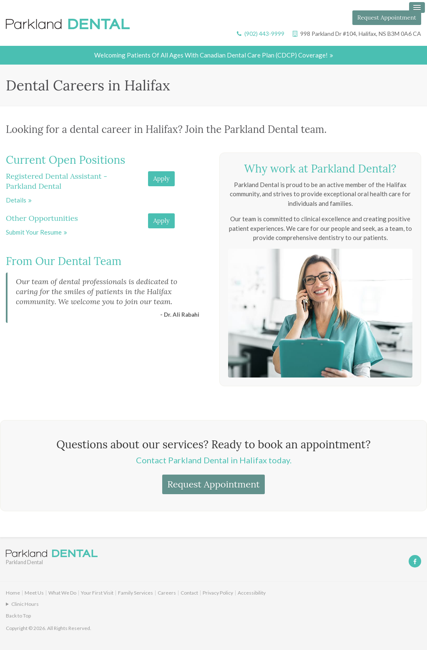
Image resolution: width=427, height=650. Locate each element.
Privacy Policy (218, 593)
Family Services (135, 593)
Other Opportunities (42, 218)
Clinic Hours (25, 604)
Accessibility (252, 593)
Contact (189, 593)
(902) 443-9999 (264, 33)
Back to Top (18, 616)
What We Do (62, 593)
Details (16, 200)
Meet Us (34, 593)
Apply (161, 179)
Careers (167, 593)
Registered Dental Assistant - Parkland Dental (56, 181)
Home (13, 593)
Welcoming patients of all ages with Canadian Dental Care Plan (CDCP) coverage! (211, 55)
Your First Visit (97, 593)
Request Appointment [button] (386, 17)
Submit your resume (34, 232)
